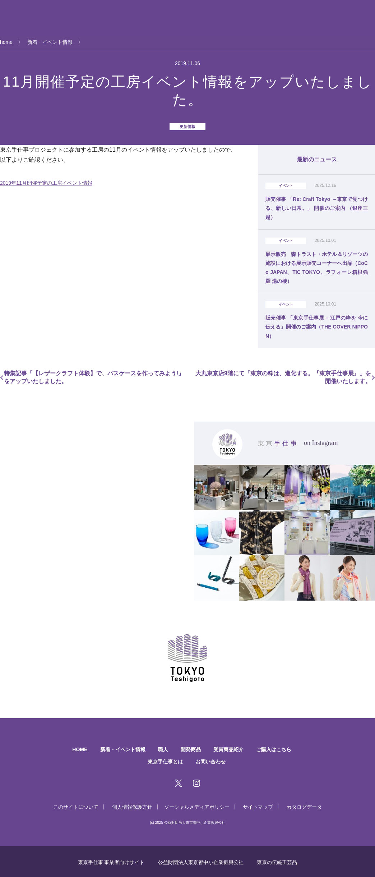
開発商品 (182, 18)
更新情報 (187, 126)
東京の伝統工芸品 (279, 860)
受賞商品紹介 (217, 18)
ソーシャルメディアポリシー (197, 805)
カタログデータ (309, 805)
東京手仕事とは (68, 18)
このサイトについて (70, 805)
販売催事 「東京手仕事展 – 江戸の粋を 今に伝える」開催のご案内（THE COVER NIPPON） (316, 325)
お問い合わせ (212, 760)
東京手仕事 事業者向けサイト (108, 860)
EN (372, 27)
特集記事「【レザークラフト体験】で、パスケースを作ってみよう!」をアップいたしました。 (95, 376)
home (6, 42)
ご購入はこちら (260, 18)
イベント (286, 185)
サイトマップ (261, 805)
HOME (74, 747)
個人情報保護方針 (129, 805)
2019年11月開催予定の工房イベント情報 (46, 183)
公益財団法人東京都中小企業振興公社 (201, 860)
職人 (157, 18)
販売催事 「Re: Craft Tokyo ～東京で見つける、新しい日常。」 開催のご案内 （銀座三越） (316, 208)
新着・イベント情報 (119, 18)
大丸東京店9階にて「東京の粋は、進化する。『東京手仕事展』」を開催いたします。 (282, 376)
